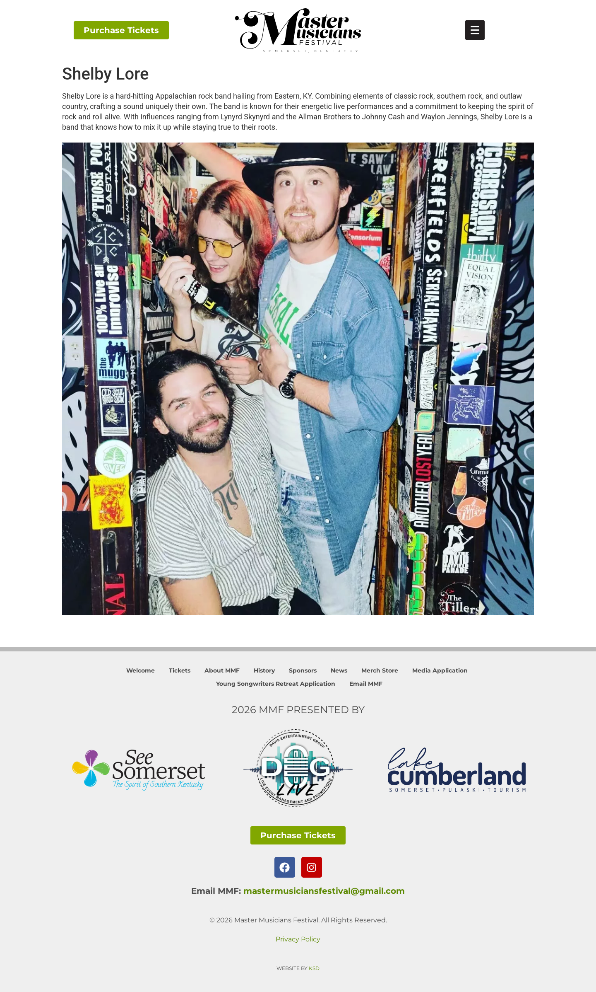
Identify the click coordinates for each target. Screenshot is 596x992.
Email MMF (365, 683)
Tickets (179, 670)
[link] (475, 30)
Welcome (140, 670)
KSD (314, 968)
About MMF (222, 670)
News (339, 670)
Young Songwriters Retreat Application (275, 683)
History (264, 670)
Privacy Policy (298, 939)
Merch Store (379, 670)
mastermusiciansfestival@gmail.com (324, 891)
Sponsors (303, 670)
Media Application (440, 670)
